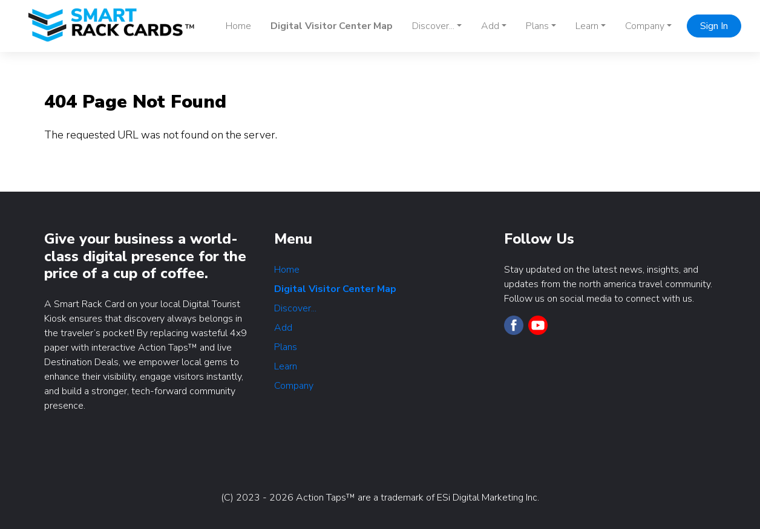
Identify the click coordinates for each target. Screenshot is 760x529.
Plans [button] (537, 26)
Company (293, 385)
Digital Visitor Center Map (331, 26)
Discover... (295, 308)
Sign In (714, 26)
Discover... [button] (433, 26)
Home (238, 26)
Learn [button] (586, 26)
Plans (285, 347)
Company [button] (644, 26)
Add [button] (490, 26)
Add (283, 327)
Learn (285, 366)
